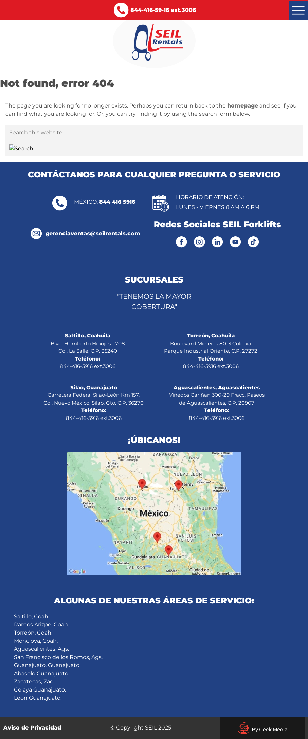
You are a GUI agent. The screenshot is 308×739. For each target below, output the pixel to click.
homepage (242, 105)
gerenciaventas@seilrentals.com (93, 233)
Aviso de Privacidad (32, 727)
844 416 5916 (117, 202)
